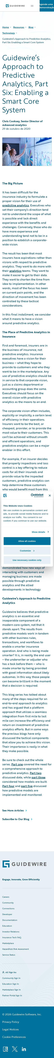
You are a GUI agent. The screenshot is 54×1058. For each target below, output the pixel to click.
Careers (5, 896)
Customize (27, 550)
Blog (31, 27)
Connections (8, 908)
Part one (17, 764)
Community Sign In (11, 978)
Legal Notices (10, 1029)
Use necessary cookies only (27, 560)
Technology (8, 33)
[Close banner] (50, 495)
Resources (18, 27)
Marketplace (8, 943)
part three (38, 777)
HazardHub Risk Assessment (15, 948)
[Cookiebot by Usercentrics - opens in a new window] (32, 495)
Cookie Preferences (14, 1037)
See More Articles (13, 810)
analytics (15, 270)
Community (8, 902)
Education (7, 925)
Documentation (9, 920)
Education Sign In (10, 983)
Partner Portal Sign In (12, 995)
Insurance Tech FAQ (11, 937)
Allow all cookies (27, 541)
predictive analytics (15, 205)
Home (5, 27)
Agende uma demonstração (47, 5)
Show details (38, 532)
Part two (35, 773)
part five (27, 786)
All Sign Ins (10, 972)
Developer (7, 914)
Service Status (8, 954)
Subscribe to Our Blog (15, 819)
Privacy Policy (10, 1022)
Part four (8, 786)
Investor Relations (10, 931)
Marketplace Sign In (11, 989)
